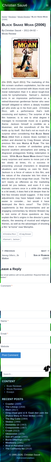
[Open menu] (47, 5)
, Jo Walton (12, 254)
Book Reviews (14, 386)
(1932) (17, 445)
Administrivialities (25, 458)
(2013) (12, 430)
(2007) (38, 254)
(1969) (16, 419)
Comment (6, 286)
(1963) (15, 424)
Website (5, 346)
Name (4, 321)
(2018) (18, 448)
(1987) (16, 427)
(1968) (13, 421)
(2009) (13, 404)
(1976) (15, 434)
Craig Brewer (25, 234)
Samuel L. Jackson (11, 239)
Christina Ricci (9, 234)
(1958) (15, 407)
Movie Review (9, 33)
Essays (10, 392)
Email (4, 333)
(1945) (16, 436)
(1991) (14, 442)
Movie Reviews (14, 389)
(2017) (11, 410)
